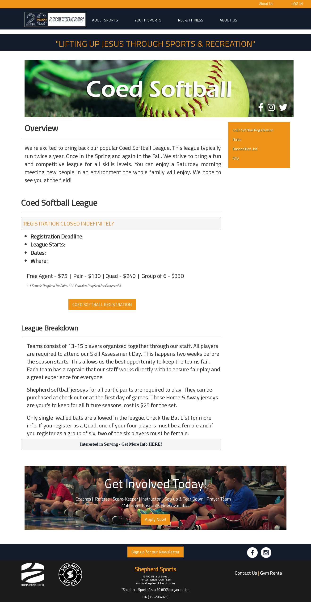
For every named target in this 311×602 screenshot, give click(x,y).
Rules (237, 139)
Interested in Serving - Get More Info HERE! (121, 444)
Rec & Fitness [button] (190, 19)
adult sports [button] (105, 19)
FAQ (236, 158)
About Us (266, 3)
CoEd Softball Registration (253, 130)
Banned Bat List (245, 149)
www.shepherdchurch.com (155, 583)
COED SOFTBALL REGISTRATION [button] (102, 304)
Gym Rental (271, 573)
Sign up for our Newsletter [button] (155, 552)
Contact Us (246, 573)
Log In (297, 3)
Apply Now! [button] (155, 519)
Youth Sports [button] (147, 19)
